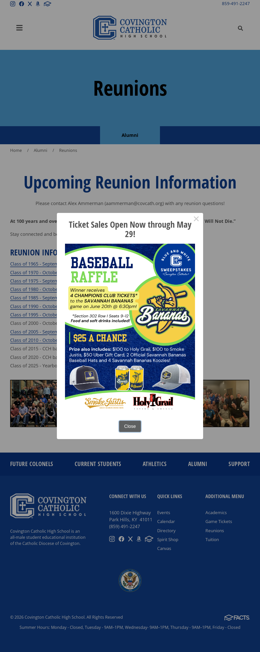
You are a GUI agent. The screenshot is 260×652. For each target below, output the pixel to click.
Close (130, 426)
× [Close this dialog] (196, 220)
